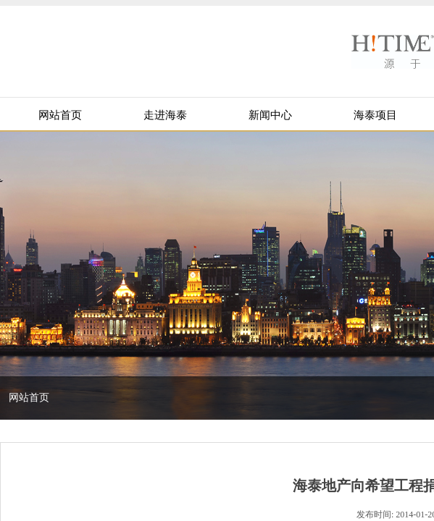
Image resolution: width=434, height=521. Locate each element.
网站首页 (60, 115)
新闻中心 (270, 115)
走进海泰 (165, 115)
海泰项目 (375, 115)
